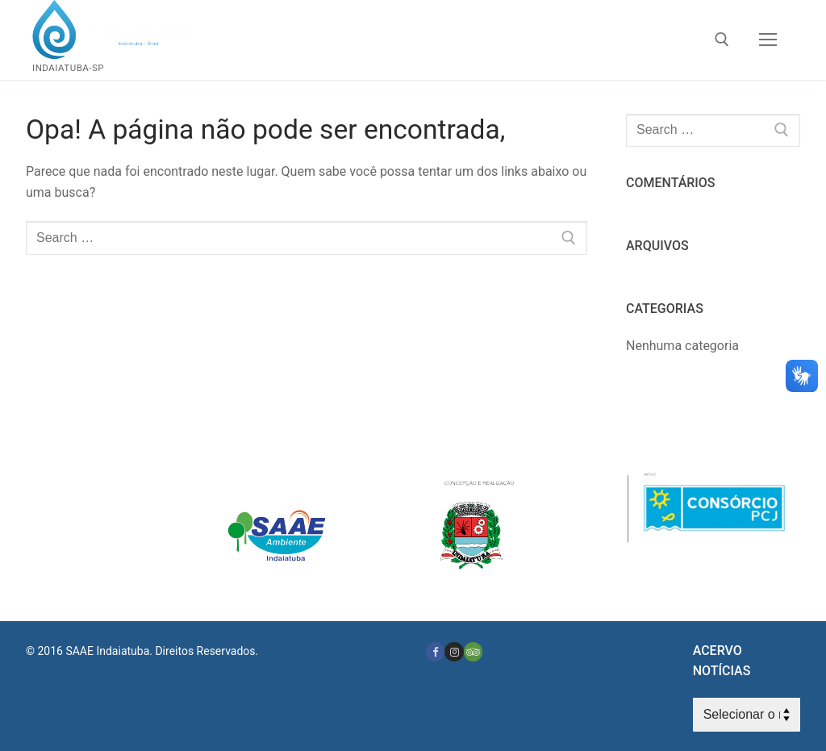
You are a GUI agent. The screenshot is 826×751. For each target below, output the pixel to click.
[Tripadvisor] (473, 651)
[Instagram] (453, 651)
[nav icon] (768, 40)
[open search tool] (722, 39)
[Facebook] (435, 651)
